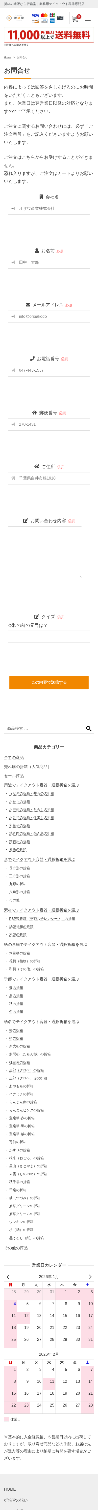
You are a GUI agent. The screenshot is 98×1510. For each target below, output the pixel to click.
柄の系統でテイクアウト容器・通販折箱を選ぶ (45, 944)
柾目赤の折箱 (19, 1062)
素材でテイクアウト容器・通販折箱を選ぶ (41, 910)
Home (7, 57)
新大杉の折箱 (19, 1046)
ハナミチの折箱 (21, 1094)
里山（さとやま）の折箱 (28, 1166)
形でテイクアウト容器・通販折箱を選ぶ (39, 859)
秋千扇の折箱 (19, 1182)
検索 (89, 728)
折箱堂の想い (16, 1500)
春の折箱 (16, 988)
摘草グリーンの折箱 (24, 1206)
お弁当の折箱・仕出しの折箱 (31, 817)
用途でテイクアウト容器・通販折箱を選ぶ (41, 785)
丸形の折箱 (17, 884)
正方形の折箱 (19, 876)
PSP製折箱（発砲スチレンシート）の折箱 (42, 919)
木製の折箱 (17, 934)
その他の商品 (16, 1248)
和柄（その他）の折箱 (26, 969)
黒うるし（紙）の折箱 (26, 1238)
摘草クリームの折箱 (24, 1214)
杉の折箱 (16, 1030)
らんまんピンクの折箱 (26, 1110)
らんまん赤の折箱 (23, 1102)
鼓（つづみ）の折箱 (24, 1198)
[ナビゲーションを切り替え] (88, 18)
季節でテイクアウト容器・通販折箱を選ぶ (41, 979)
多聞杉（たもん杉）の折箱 (30, 1054)
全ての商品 (14, 757)
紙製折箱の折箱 (21, 927)
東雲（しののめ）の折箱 (28, 1174)
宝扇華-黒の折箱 (22, 1126)
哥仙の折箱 (17, 1142)
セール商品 (14, 776)
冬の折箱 (16, 1012)
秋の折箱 (16, 1004)
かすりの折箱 (19, 1150)
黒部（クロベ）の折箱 (26, 1070)
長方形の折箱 (19, 868)
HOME (10, 1489)
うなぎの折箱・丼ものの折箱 (31, 793)
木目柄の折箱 (19, 953)
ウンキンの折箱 (21, 1222)
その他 (14, 900)
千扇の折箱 (17, 1190)
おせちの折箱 (19, 801)
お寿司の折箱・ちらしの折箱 (31, 809)
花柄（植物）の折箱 (24, 961)
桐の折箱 (16, 1038)
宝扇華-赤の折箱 (22, 1118)
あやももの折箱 (21, 1086)
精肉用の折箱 (19, 841)
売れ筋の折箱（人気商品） (27, 767)
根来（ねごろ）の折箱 (26, 1158)
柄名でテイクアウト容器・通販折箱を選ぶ (41, 1022)
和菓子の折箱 (19, 825)
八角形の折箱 (19, 892)
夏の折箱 (16, 995)
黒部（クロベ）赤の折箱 (28, 1078)
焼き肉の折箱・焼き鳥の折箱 (31, 833)
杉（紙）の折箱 (21, 1230)
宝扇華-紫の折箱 (22, 1134)
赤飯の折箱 (17, 849)
